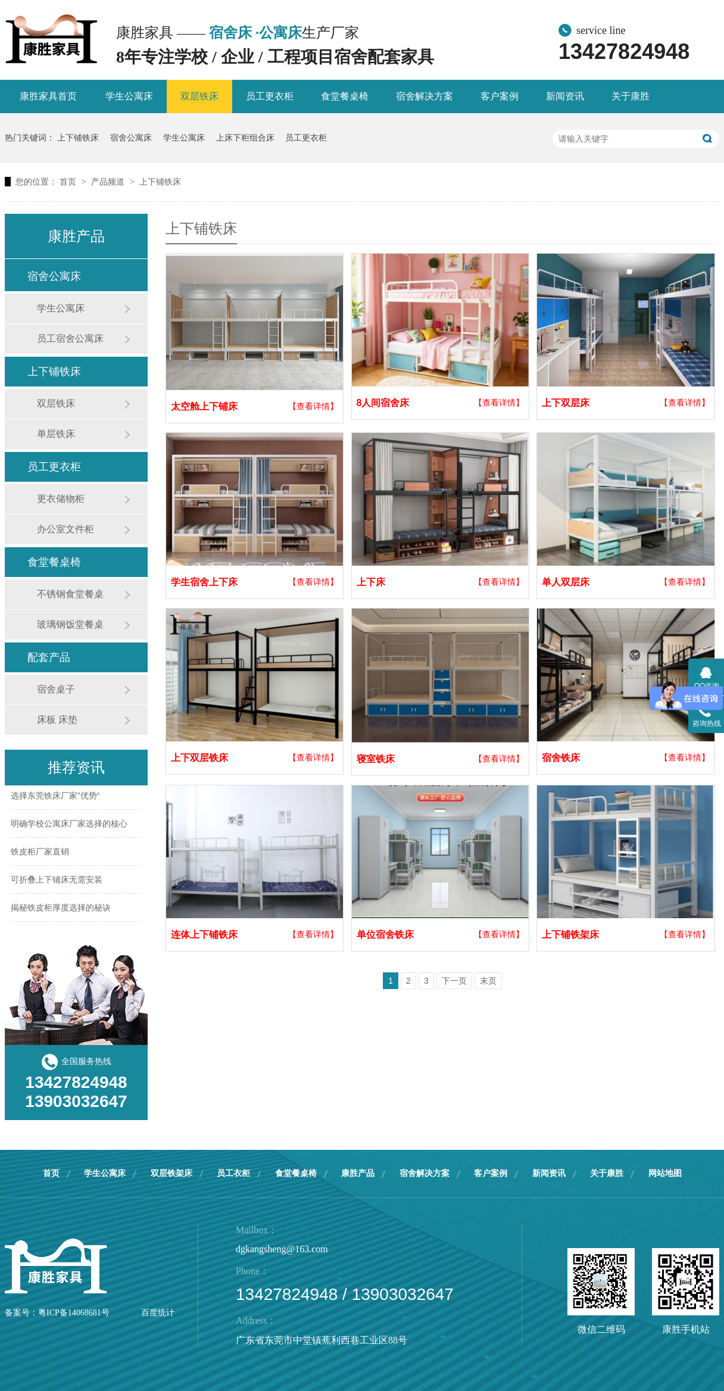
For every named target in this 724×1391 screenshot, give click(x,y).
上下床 (371, 582)
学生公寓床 (129, 96)
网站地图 (665, 1173)
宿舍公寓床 (131, 137)
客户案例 (499, 96)
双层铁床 (199, 96)
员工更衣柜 (270, 96)
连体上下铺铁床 (204, 935)
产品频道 (109, 181)
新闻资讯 (565, 96)
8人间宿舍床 (383, 403)
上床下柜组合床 (245, 137)
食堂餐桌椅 (345, 96)
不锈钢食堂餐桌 (70, 594)
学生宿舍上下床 (204, 582)
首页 (69, 181)
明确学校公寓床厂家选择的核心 (69, 826)
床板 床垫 (57, 720)
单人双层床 (565, 582)
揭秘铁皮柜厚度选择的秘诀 (61, 910)
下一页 (454, 980)
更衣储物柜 (61, 499)
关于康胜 (630, 96)
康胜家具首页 (48, 96)
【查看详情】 (313, 406)
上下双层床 (565, 403)
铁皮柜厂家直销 (40, 854)
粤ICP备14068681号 (74, 1312)
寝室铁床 (376, 759)
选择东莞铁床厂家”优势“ (55, 798)
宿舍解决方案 (424, 96)
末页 (488, 980)
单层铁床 (56, 434)
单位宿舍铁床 (385, 935)
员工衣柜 (233, 1173)
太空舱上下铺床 (204, 406)
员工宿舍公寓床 (70, 338)
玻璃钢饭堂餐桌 (70, 624)
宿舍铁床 (561, 758)
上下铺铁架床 (570, 935)
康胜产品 (358, 1173)
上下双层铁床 (199, 758)
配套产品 (48, 657)
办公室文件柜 (65, 529)
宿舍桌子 (56, 689)
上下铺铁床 (78, 137)
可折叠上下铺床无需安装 (56, 882)
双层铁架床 (171, 1173)
